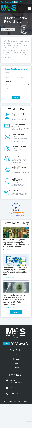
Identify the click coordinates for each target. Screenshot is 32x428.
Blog (16, 2)
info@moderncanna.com (17, 388)
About (16, 363)
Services (16, 355)
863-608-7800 (14, 393)
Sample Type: (7, 81)
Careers (16, 367)
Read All (16, 312)
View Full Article (7, 250)
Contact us (16, 359)
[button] (29, 8)
